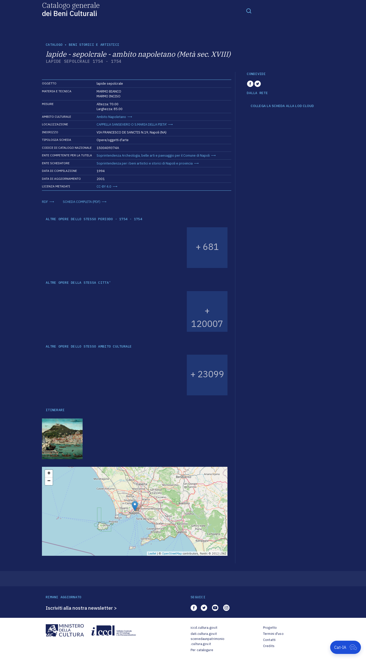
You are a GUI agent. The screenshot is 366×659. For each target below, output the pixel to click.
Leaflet (152, 553)
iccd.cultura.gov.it (204, 627)
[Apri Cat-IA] (345, 647)
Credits (268, 646)
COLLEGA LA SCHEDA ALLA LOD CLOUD (282, 106)
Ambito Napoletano (111, 117)
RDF (45, 202)
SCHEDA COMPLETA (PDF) (81, 202)
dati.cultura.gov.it (204, 634)
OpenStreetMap (172, 553)
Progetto (270, 627)
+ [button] (49, 473)
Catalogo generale (71, 9)
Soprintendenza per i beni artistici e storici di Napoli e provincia (145, 163)
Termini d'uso (273, 634)
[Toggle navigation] (249, 11)
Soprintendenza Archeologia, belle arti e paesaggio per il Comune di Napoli (153, 155)
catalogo (54, 44)
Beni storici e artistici (94, 44)
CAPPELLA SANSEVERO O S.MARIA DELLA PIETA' (132, 124)
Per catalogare (202, 650)
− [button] (49, 481)
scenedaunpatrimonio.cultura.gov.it (207, 641)
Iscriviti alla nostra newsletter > (81, 608)
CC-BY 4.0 (104, 186)
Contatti (269, 640)
